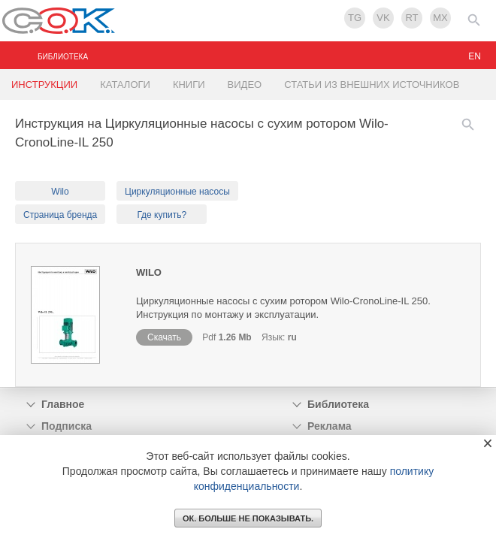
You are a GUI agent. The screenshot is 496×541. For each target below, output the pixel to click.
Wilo (59, 191)
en (474, 56)
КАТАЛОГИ (125, 84)
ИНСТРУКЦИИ (44, 84)
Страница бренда (60, 215)
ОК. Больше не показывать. (248, 518)
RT (411, 17)
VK (383, 17)
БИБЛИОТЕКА (63, 57)
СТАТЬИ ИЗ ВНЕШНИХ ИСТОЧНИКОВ (371, 84)
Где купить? (161, 215)
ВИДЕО (245, 84)
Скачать (164, 337)
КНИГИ (189, 84)
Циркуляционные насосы (177, 191)
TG (354, 17)
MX (440, 17)
